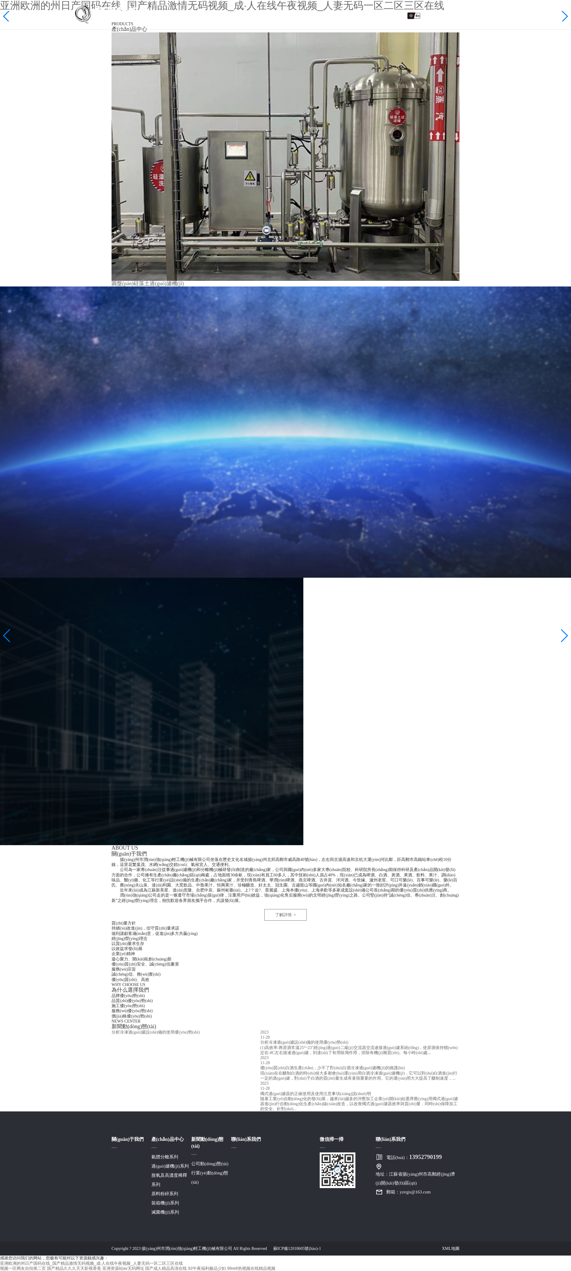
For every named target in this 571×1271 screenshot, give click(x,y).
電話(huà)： (414, 1157)
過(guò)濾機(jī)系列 (170, 1166)
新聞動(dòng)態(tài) (322, 15)
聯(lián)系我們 (376, 15)
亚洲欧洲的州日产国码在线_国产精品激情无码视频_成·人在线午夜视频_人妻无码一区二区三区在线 (91, 1263)
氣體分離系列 (164, 1157)
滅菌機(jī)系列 (165, 1212)
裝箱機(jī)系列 (165, 1203)
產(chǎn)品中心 (267, 15)
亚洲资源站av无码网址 (123, 1268)
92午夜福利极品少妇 (207, 1268)
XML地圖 (450, 1248)
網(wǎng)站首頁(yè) (161, 15)
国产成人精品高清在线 (166, 1268)
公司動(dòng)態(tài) (209, 1163)
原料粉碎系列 (164, 1193)
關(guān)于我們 (217, 15)
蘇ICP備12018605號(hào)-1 (297, 1248)
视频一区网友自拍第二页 (23, 1268)
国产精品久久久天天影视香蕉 (74, 1268)
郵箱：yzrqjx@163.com (408, 1192)
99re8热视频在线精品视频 (251, 1268)
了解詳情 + (285, 915)
